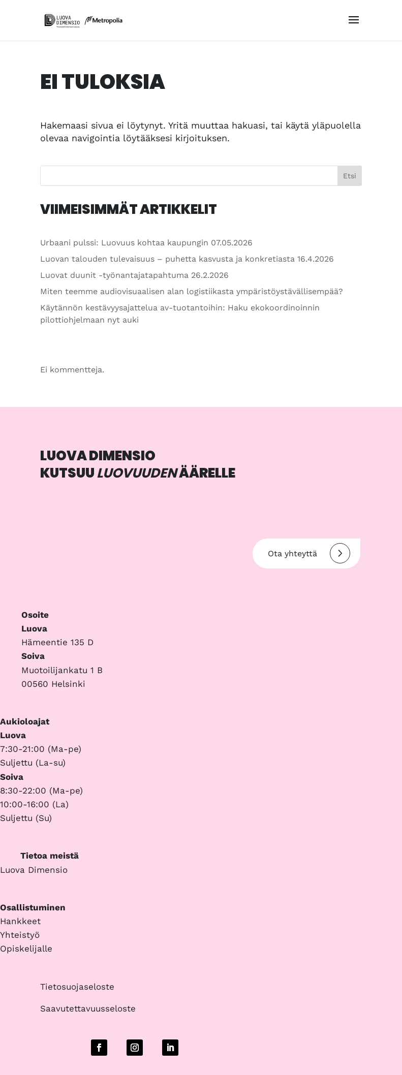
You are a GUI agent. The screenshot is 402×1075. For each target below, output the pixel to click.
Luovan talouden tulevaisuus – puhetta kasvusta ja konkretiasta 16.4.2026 (187, 259)
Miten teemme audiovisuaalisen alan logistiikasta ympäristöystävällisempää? (191, 291)
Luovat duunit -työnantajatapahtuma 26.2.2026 (134, 275)
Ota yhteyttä (309, 553)
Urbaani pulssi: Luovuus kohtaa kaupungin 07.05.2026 (146, 242)
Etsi (349, 176)
